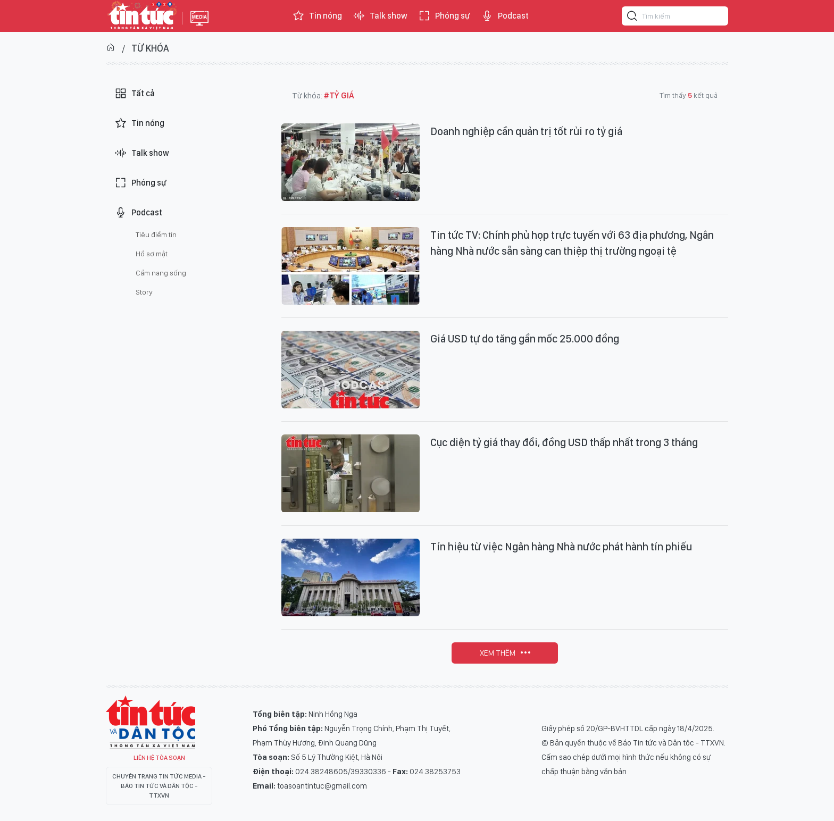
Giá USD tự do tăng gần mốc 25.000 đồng (524, 338)
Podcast (505, 16)
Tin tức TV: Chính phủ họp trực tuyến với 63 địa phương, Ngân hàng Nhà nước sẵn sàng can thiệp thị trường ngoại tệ (572, 243)
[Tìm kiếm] (632, 17)
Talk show (380, 16)
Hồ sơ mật (152, 253)
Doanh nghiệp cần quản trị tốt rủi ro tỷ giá (526, 131)
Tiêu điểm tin (156, 234)
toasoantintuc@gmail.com (322, 786)
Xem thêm (497, 653)
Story (144, 292)
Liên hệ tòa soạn (159, 757)
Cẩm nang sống (161, 273)
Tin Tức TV (150, 722)
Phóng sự (444, 16)
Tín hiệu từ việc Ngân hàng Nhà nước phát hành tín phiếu (561, 546)
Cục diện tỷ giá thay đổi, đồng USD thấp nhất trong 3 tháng (564, 442)
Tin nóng (317, 16)
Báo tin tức (141, 16)
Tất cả (134, 93)
